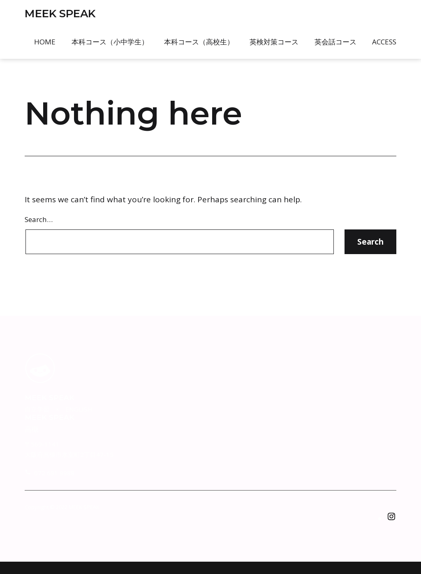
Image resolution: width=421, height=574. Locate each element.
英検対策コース (274, 41)
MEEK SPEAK (60, 13)
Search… (39, 219)
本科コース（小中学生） (110, 41)
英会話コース (335, 41)
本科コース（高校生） (199, 41)
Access (384, 41)
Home (45, 41)
